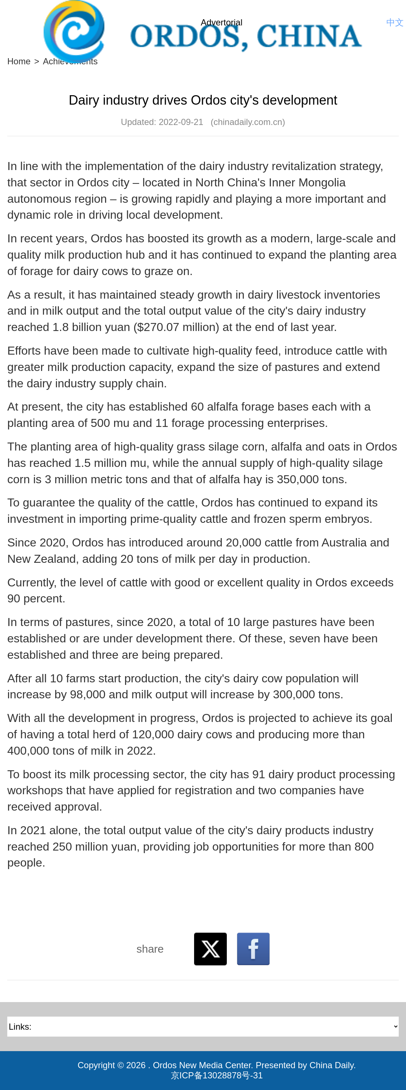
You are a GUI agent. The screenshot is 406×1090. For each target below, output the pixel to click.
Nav (18, 22)
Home (19, 61)
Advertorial (221, 22)
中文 (395, 22)
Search (375, 22)
